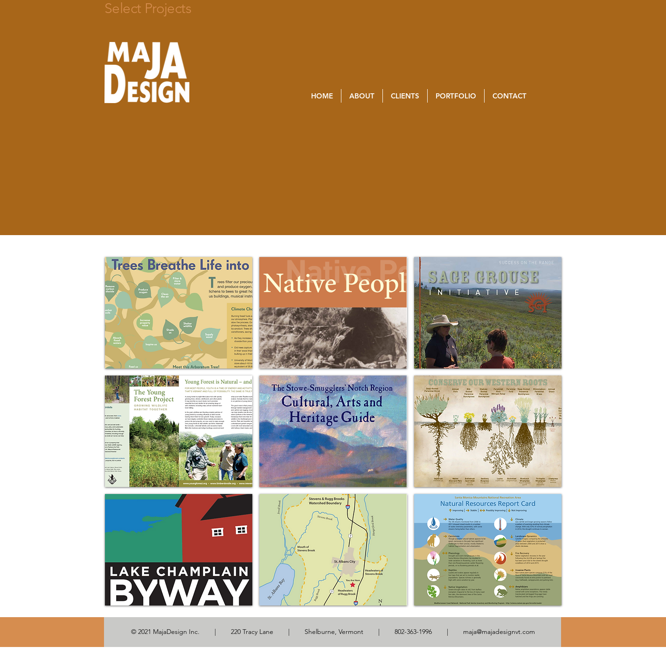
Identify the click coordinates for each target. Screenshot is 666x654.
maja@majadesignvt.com (499, 631)
